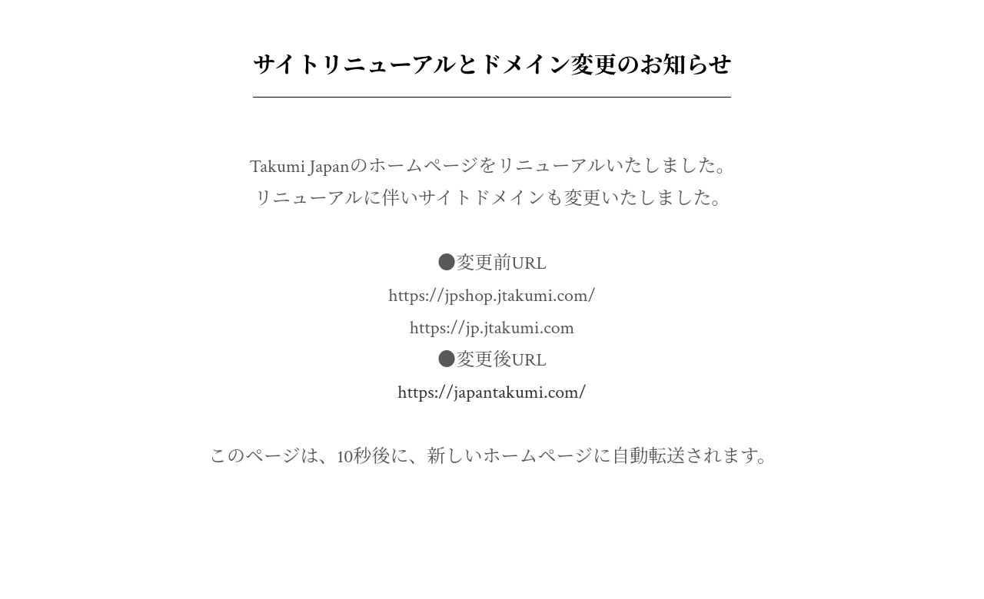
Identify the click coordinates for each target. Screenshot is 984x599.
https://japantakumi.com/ (492, 392)
